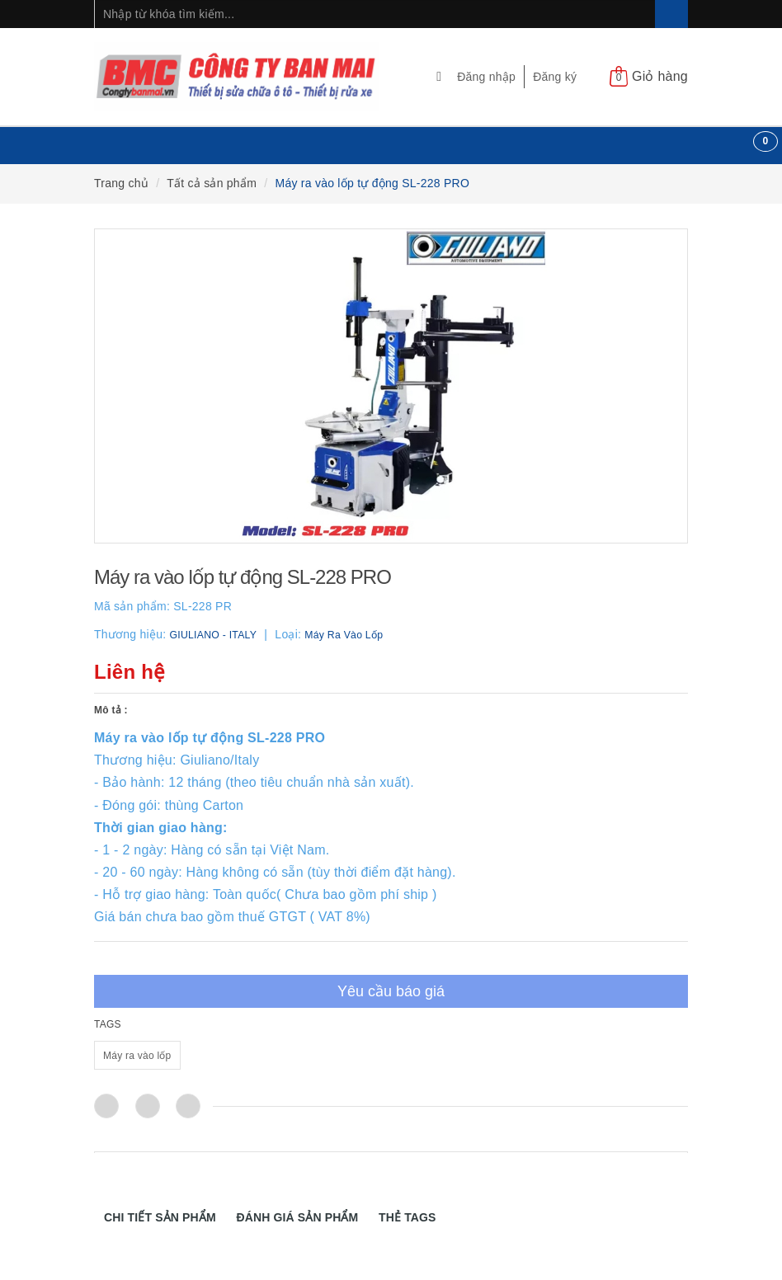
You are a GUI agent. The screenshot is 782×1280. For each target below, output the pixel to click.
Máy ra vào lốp (137, 1055)
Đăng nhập (486, 76)
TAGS (107, 1024)
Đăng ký (555, 76)
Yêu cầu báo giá (391, 991)
